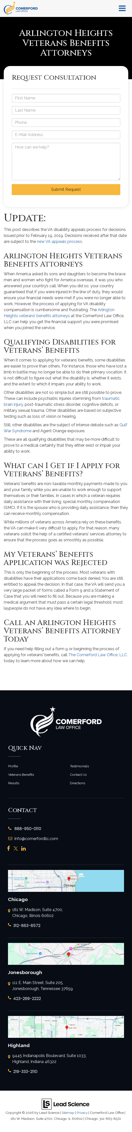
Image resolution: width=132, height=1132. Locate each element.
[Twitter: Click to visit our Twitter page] (16, 848)
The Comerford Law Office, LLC (97, 654)
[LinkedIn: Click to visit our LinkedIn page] (23, 848)
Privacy (82, 1113)
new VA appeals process (59, 241)
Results (13, 783)
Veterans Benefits (21, 775)
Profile (13, 766)
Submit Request (66, 189)
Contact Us (78, 775)
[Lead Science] (65, 1104)
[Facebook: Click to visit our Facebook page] (8, 848)
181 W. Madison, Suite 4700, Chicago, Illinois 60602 (35, 913)
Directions (77, 783)
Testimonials (79, 766)
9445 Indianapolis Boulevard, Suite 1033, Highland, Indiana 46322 (47, 1059)
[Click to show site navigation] (122, 8)
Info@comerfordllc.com (33, 838)
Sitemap (68, 1113)
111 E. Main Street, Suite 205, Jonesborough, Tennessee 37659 (40, 986)
